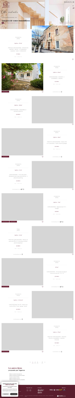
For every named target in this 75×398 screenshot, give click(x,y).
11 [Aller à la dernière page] (42, 362)
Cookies (26, 396)
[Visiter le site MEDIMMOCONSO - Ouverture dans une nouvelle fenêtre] (64, 390)
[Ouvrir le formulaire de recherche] (67, 2)
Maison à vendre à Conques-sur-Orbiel (17, 375)
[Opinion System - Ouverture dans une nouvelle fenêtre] (41, 390)
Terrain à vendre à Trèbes (14, 376)
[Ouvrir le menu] (73, 2)
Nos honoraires (31, 395)
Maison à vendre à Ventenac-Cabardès (17, 379)
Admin (44, 395)
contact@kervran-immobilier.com (15, 391)
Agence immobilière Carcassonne (8, 17)
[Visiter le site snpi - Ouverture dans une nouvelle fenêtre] (54, 390)
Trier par (61, 22)
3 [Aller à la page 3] (37, 362)
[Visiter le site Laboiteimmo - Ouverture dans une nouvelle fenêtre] (61, 396)
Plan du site (26, 395)
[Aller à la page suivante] (44, 362)
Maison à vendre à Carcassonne (15, 374)
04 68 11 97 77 (11, 390)
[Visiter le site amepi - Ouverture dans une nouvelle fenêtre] (51, 389)
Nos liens (47, 395)
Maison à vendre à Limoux (14, 378)
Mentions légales (35, 395)
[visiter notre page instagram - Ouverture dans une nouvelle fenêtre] (30, 390)
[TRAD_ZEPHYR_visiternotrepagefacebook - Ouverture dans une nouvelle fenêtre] (27, 390)
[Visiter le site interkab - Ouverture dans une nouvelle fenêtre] (59, 389)
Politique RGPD (51, 395)
